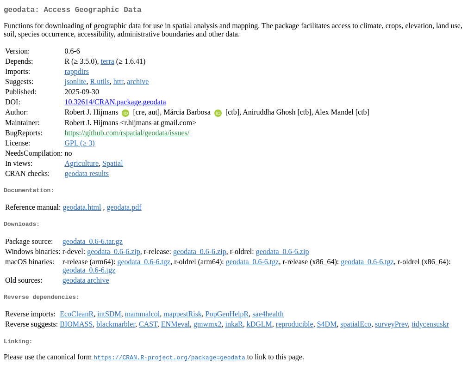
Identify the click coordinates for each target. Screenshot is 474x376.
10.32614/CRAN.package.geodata (115, 104)
